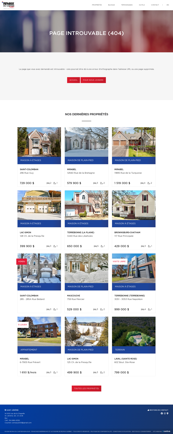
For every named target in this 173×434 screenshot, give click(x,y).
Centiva (166, 431)
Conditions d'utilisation (122, 431)
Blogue (111, 5)
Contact (155, 5)
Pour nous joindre (93, 80)
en (168, 5)
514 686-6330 (14, 420)
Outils (142, 5)
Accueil (73, 80)
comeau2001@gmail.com (22, 423)
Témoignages (127, 5)
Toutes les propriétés (86, 388)
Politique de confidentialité (101, 431)
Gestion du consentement (141, 431)
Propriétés (97, 5)
